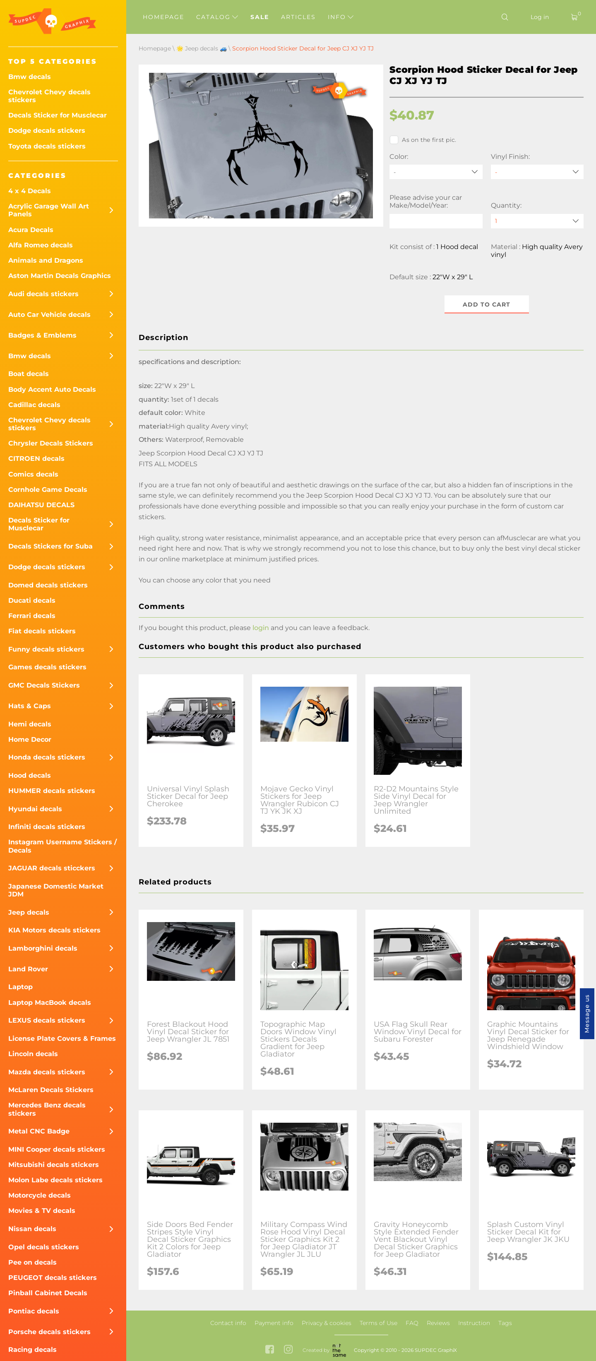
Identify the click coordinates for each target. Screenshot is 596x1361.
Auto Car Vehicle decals (49, 315)
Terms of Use (378, 1323)
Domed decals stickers (48, 585)
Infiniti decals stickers (46, 827)
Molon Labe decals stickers (55, 1180)
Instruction (474, 1323)
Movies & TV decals (41, 1211)
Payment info (274, 1323)
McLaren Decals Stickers (51, 1090)
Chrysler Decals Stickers (50, 443)
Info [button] (340, 17)
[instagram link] (288, 1350)
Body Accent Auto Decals (52, 389)
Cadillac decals (34, 405)
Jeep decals (28, 912)
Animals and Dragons (45, 260)
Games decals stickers (47, 667)
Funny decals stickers (46, 649)
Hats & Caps (29, 706)
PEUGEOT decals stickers (52, 1278)
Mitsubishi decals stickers (53, 1165)
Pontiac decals (33, 1311)
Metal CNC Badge (39, 1131)
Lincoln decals (33, 1054)
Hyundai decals (35, 809)
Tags (505, 1323)
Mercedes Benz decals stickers (47, 1109)
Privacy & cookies (326, 1323)
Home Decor (29, 739)
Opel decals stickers (43, 1247)
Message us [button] (587, 1013)
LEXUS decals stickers (46, 1020)
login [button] (260, 628)
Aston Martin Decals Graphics (59, 276)
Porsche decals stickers (49, 1332)
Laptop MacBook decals (49, 1002)
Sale (259, 17)
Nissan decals (32, 1229)
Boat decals (28, 374)
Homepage (163, 17)
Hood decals (29, 775)
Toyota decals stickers (47, 146)
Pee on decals (32, 1262)
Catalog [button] (217, 17)
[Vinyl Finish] (537, 172)
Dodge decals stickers (46, 130)
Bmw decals (29, 77)
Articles (298, 17)
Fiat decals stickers (42, 631)
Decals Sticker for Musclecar (57, 115)
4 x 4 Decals (29, 191)
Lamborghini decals (42, 948)
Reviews (438, 1323)
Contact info (228, 1323)
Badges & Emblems (42, 335)
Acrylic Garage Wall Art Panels (48, 210)
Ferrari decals (31, 616)
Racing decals (32, 1350)
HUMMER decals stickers (51, 791)
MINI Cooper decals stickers (56, 1149)
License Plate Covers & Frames (62, 1038)
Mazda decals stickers (46, 1072)
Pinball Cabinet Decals (47, 1293)
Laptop (20, 987)
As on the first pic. (422, 139)
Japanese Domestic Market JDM (55, 890)
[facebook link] (269, 1350)
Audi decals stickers (43, 294)
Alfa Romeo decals (40, 245)
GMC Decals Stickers (44, 685)
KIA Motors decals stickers (54, 930)
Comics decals (33, 474)
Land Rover (28, 969)
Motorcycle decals (39, 1195)
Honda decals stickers (46, 757)
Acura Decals (30, 230)
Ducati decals (31, 600)
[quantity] (537, 221)
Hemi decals (29, 724)
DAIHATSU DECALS (41, 505)
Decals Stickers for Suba (50, 546)
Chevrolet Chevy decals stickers (49, 96)
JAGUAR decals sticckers (51, 868)
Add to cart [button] (486, 304)
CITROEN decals (36, 458)
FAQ (412, 1323)
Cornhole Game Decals (47, 490)
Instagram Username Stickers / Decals (62, 846)
